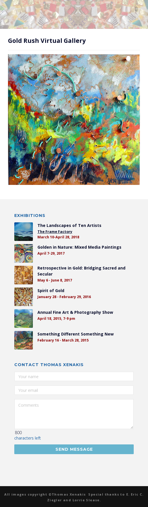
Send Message (74, 449)
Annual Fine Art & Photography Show (75, 312)
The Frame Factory (54, 231)
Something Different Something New (75, 334)
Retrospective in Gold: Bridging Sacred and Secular (81, 271)
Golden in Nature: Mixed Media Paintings (79, 247)
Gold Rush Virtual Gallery (47, 41)
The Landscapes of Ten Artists (69, 225)
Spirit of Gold (50, 290)
